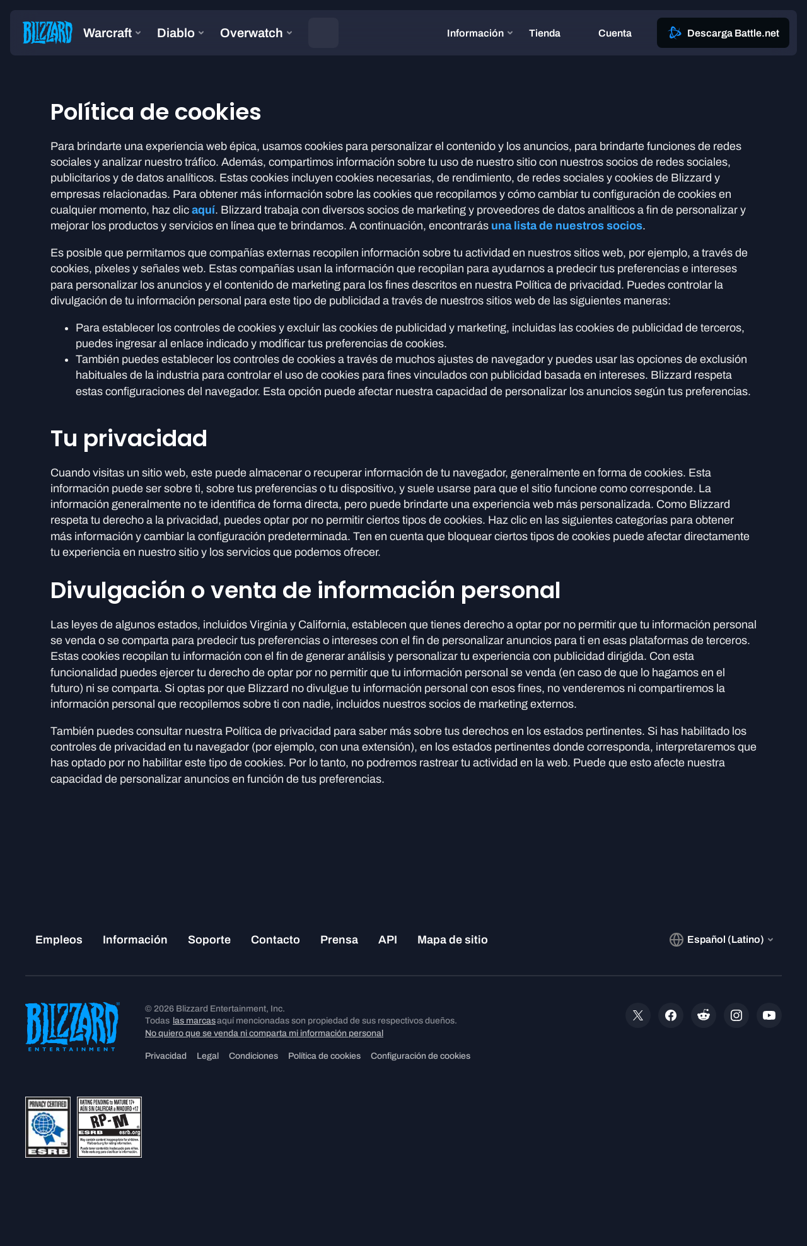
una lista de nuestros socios (566, 225)
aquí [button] (203, 210)
